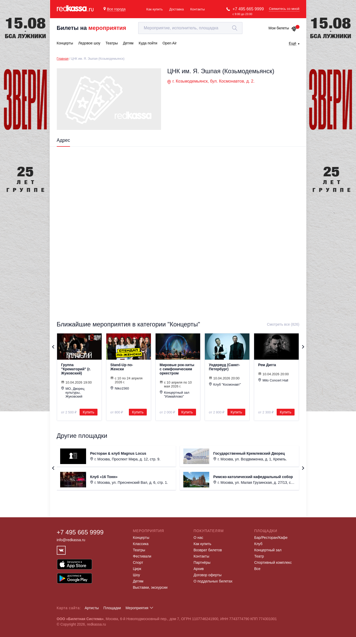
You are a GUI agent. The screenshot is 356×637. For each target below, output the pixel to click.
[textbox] (190, 28)
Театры (139, 550)
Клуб (258, 544)
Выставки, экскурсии (150, 587)
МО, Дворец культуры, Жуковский (73, 392)
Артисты (92, 608)
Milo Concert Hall (273, 380)
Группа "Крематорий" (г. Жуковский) (76, 369)
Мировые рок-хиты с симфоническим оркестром (177, 369)
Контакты (197, 9)
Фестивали (142, 556)
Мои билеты (282, 28)
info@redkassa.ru (71, 540)
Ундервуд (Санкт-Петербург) (224, 367)
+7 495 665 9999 (248, 9)
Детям (138, 581)
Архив (199, 569)
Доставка (176, 9)
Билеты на (91, 28)
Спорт (138, 562)
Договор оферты (208, 575)
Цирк (137, 569)
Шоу (136, 575)
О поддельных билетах (213, 581)
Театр (259, 556)
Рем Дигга (267, 365)
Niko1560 (119, 388)
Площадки (112, 608)
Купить (88, 412)
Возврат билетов (208, 550)
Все (257, 569)
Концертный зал (268, 550)
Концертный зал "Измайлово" (175, 394)
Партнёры (202, 562)
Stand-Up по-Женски (121, 367)
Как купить (154, 9)
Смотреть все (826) (283, 324)
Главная (63, 59)
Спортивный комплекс (273, 562)
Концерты (141, 537)
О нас (198, 537)
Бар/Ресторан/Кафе (271, 537)
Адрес (63, 140)
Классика (141, 544)
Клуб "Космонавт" (225, 384)
